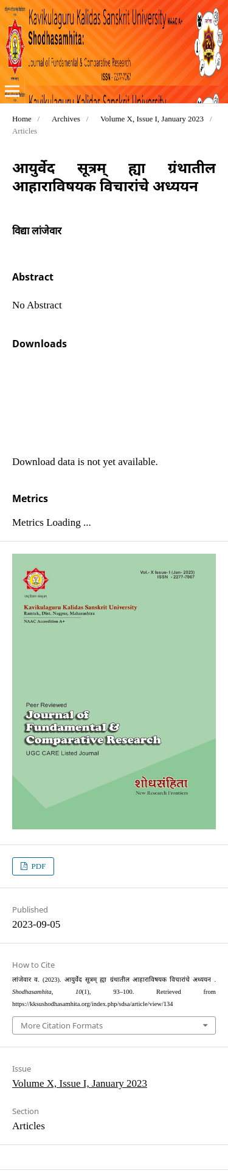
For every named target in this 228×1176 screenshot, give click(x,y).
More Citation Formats (62, 1025)
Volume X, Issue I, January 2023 (152, 118)
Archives (66, 118)
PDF (37, 866)
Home (22, 118)
